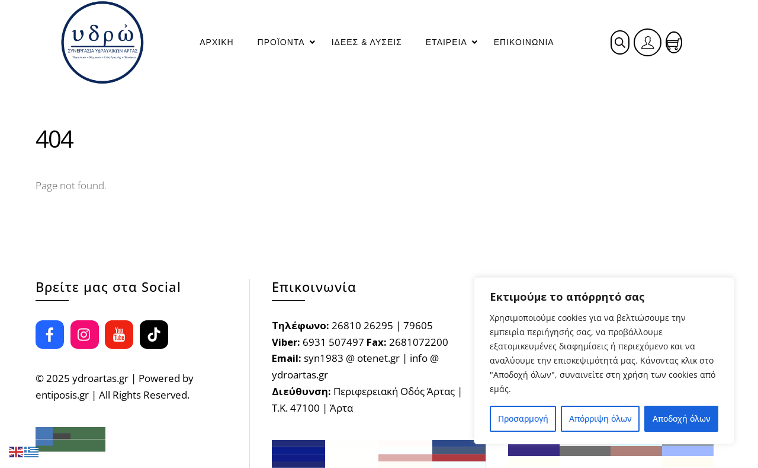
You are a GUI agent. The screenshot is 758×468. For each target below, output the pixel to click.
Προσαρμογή (523, 418)
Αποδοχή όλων (682, 418)
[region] (604, 360)
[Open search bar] (620, 42)
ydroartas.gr (100, 378)
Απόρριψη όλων (600, 418)
